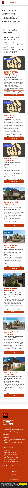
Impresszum (14, 476)
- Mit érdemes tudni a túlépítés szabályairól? (10, 433)
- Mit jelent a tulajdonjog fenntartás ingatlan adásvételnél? (14, 440)
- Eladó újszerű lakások (9, 459)
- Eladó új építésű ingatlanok (10, 454)
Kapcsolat (14, 474)
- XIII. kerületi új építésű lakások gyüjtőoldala (11, 449)
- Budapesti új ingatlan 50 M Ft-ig (11, 452)
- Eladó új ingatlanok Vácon (10, 456)
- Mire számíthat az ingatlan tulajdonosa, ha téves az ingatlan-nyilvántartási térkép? (13, 430)
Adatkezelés (14, 471)
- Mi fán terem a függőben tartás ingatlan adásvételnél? (13, 436)
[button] (13, 3)
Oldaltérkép (14, 468)
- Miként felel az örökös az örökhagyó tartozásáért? (12, 443)
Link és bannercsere (14, 479)
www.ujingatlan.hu (8, 420)
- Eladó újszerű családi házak (10, 457)
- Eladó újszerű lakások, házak (11, 461)
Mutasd (8, 422)
